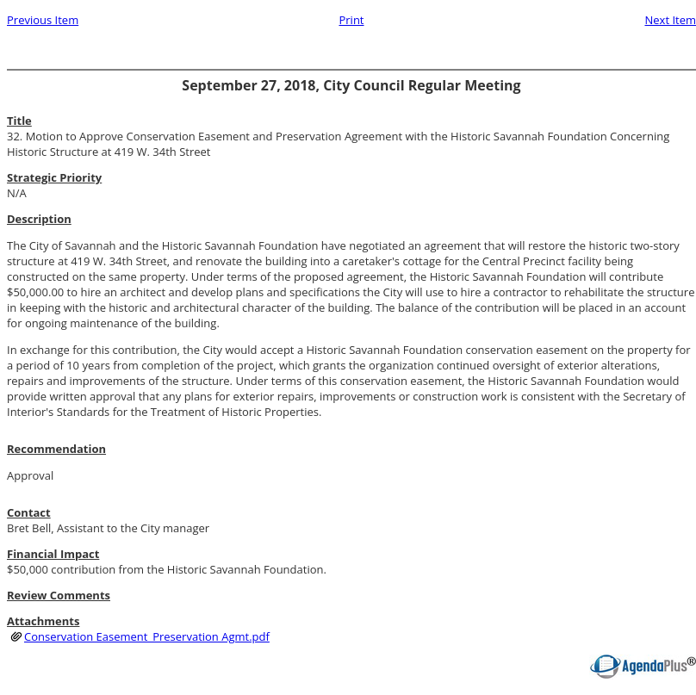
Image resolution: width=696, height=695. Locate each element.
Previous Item (42, 20)
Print (351, 20)
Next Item (670, 20)
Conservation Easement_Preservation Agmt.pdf (147, 636)
